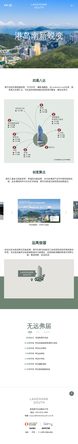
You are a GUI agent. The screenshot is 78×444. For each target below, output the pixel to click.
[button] (72, 6)
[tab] (30, 335)
